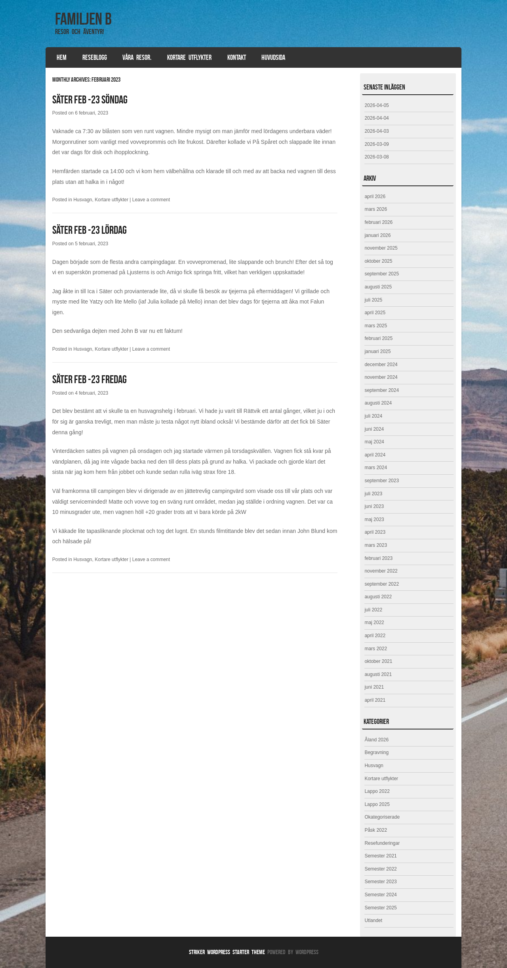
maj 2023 (374, 519)
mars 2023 (375, 545)
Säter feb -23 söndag (90, 100)
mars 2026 (375, 209)
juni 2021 (374, 687)
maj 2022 (374, 622)
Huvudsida (273, 57)
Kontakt (236, 57)
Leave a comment (151, 199)
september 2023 (381, 480)
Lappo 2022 (376, 791)
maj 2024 (374, 442)
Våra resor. (136, 57)
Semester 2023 (380, 881)
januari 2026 (377, 235)
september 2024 (381, 390)
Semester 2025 (380, 908)
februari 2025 (378, 338)
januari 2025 (377, 351)
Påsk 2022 (375, 830)
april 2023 (374, 532)
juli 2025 (373, 300)
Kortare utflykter (189, 57)
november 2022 (380, 571)
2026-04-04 (376, 118)
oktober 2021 (378, 661)
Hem (62, 57)
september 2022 (381, 584)
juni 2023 (374, 506)
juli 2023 (373, 493)
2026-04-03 (376, 131)
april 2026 (374, 196)
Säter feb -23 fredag (89, 379)
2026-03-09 (376, 144)
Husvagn (82, 199)
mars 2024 (375, 467)
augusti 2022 (378, 597)
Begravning (376, 752)
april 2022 (374, 635)
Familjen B (83, 19)
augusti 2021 (378, 674)
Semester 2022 (380, 869)
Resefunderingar (382, 843)
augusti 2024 (378, 403)
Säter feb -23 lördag (89, 230)
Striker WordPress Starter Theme (227, 952)
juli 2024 (373, 416)
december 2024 (380, 364)
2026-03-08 (376, 157)
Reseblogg (94, 57)
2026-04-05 (376, 105)
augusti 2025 (378, 287)
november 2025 (380, 248)
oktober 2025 (378, 261)
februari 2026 (378, 222)
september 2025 (381, 274)
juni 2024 (374, 429)
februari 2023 (378, 558)
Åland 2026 (376, 740)
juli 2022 (373, 610)
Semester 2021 (380, 856)
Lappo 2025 (376, 804)
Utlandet (373, 920)
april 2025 (374, 312)
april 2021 (374, 700)
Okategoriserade (382, 817)
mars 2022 (375, 648)
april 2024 (374, 455)
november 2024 (380, 377)
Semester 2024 (380, 894)
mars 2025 (375, 325)
